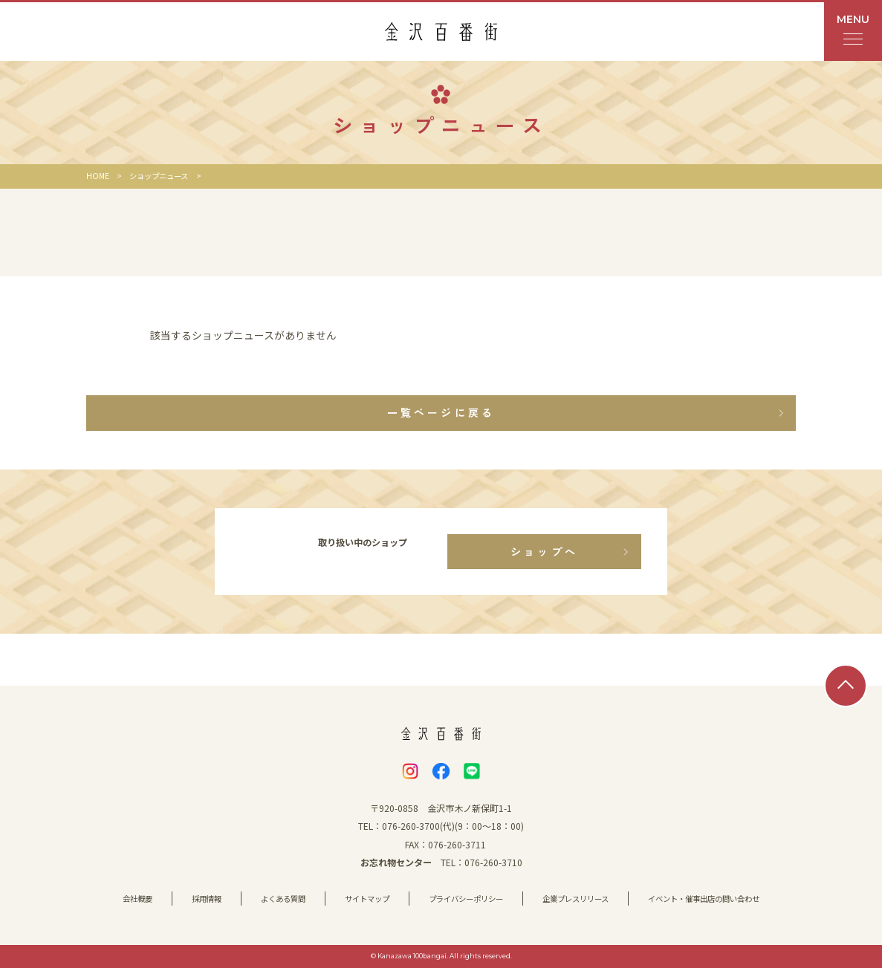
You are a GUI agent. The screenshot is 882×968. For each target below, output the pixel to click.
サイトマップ (367, 898)
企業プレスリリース (575, 898)
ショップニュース (158, 175)
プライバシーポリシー (466, 898)
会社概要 (137, 898)
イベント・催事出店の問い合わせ (703, 898)
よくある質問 (283, 898)
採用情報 (206, 898)
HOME (97, 175)
